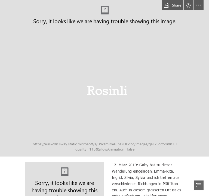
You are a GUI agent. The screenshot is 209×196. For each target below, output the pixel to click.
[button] (172, 5)
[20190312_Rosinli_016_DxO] (104, 78)
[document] (104, 98)
